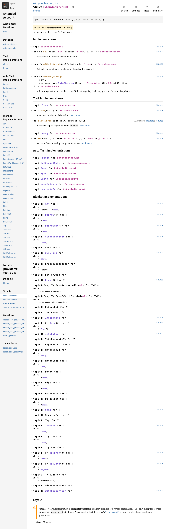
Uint (80, 51)
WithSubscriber (55, 490)
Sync (44, 173)
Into (53, 323)
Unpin (44, 178)
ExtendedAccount (52, 46)
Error (106, 138)
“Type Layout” (112, 511)
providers (43, 3)
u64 (60, 51)
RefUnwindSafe (50, 162)
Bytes (87, 64)
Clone (44, 105)
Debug (44, 133)
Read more (74, 115)
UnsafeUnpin (49, 184)
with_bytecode (52, 64)
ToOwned (50, 425)
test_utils (53, 3)
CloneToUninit (54, 236)
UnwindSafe (48, 189)
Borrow (49, 214)
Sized (55, 210)
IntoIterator (66, 83)
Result (92, 138)
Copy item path (73, 7)
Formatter (70, 138)
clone (41, 110)
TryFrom (55, 452)
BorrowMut (51, 225)
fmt (40, 138)
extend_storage (52, 76)
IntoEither (52, 333)
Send (44, 168)
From (48, 280)
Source (36, 10)
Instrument (52, 317)
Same (48, 409)
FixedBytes (93, 83)
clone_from (44, 120)
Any (47, 203)
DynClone (51, 252)
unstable (149, 120)
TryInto (55, 463)
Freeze (45, 157)
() (99, 138)
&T (80, 285)
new (45, 51)
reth (12, 4)
